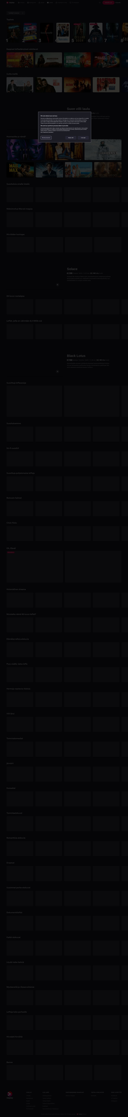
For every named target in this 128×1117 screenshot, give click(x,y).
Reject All (70, 137)
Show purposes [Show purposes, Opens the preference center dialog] (46, 137)
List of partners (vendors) (47, 132)
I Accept (83, 137)
